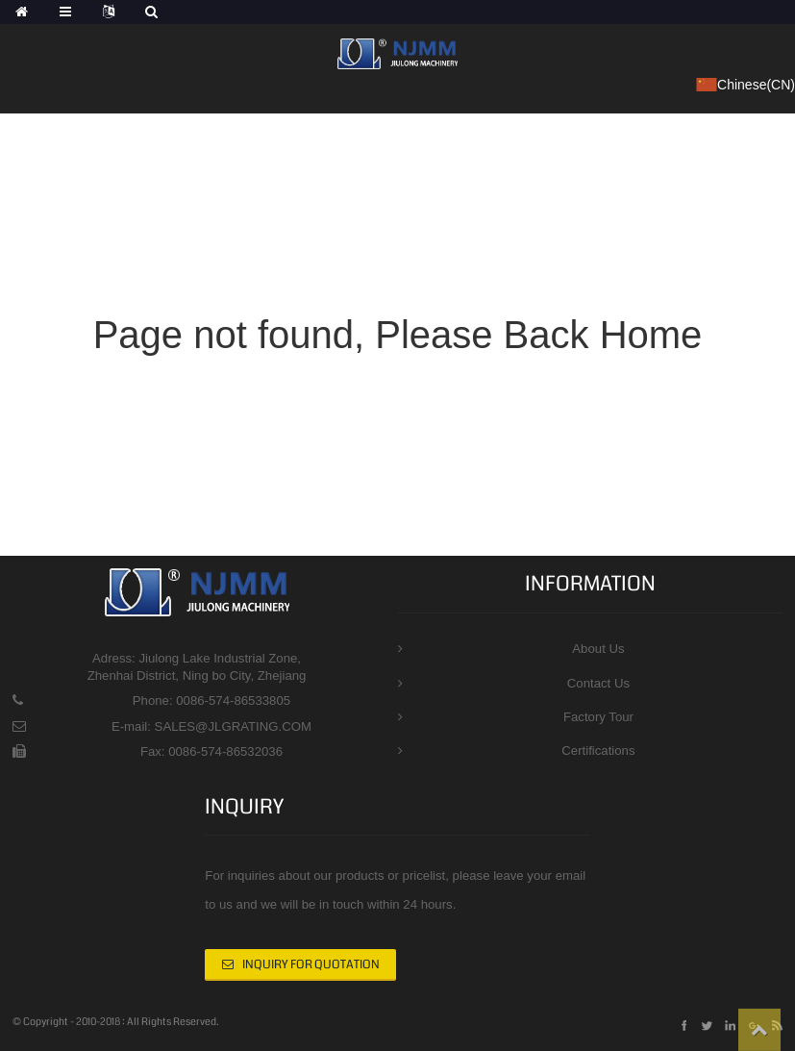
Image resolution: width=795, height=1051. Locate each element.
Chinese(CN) (745, 85)
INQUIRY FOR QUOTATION (311, 964)
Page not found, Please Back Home (398, 334)
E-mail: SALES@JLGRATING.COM (211, 726)
